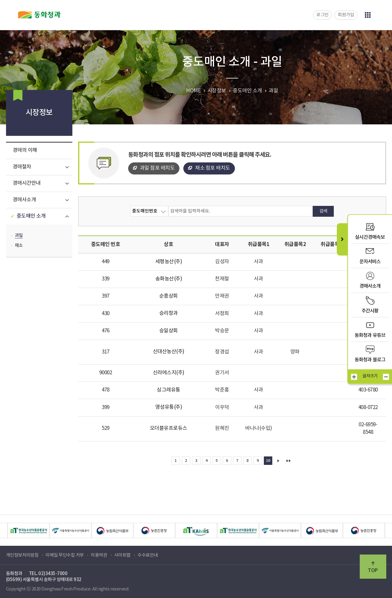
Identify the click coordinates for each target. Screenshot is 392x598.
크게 (354, 377)
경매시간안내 (27, 183)
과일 (19, 235)
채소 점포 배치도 (212, 168)
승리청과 (168, 313)
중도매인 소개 (31, 216)
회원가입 (346, 15)
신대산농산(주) (168, 352)
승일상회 (168, 331)
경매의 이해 (25, 150)
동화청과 (39, 15)
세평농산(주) (168, 262)
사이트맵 (122, 555)
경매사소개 (24, 200)
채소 (19, 245)
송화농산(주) (168, 279)
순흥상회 (168, 296)
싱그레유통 (168, 390)
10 (268, 460)
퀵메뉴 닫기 (342, 239)
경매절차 (22, 167)
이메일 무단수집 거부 (65, 555)
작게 (386, 377)
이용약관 (99, 555)
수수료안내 (148, 555)
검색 (323, 211)
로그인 (322, 15)
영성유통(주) (168, 407)
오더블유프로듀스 (168, 428)
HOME (193, 91)
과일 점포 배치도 (157, 168)
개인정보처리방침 (22, 555)
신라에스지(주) (168, 373)
